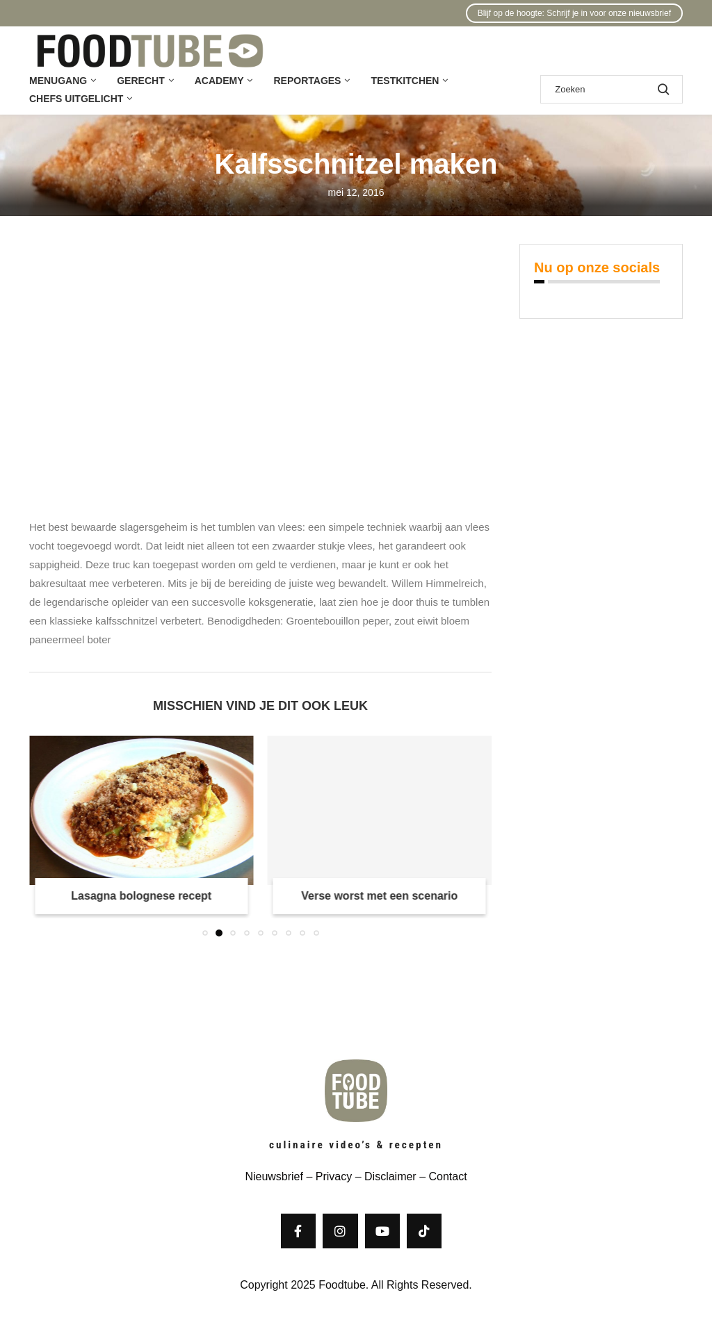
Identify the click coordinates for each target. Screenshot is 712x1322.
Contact (447, 1176)
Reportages (307, 80)
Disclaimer (390, 1176)
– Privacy (327, 1176)
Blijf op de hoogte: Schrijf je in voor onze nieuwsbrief (574, 13)
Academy (219, 80)
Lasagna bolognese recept (141, 896)
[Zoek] (611, 89)
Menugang (58, 80)
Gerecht (140, 80)
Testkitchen (405, 80)
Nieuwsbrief (274, 1176)
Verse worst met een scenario (379, 896)
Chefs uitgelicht (76, 98)
